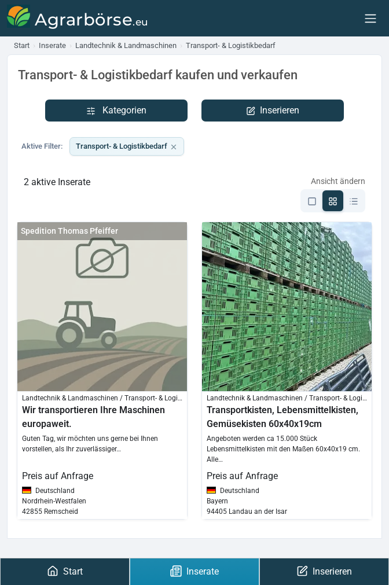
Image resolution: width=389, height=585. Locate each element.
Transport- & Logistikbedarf (127, 146)
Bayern (217, 501)
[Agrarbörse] (78, 18)
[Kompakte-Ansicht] (353, 200)
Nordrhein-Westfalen (54, 501)
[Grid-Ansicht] (332, 200)
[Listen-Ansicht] (312, 200)
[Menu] (370, 18)
